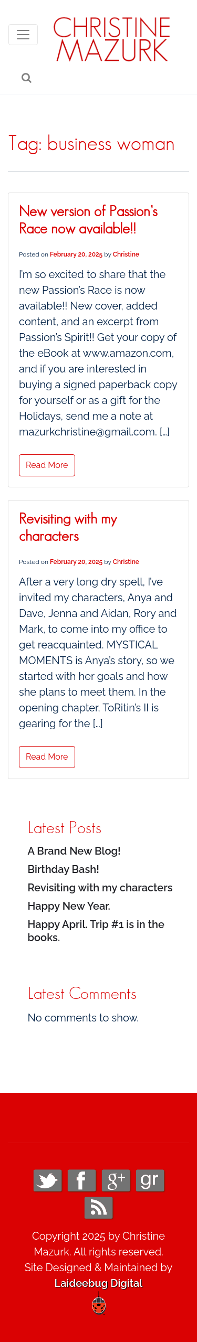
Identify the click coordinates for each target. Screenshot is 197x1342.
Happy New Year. (69, 906)
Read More (47, 465)
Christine (126, 254)
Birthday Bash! (63, 869)
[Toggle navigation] (23, 34)
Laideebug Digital (99, 1283)
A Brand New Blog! (74, 851)
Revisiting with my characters (100, 887)
